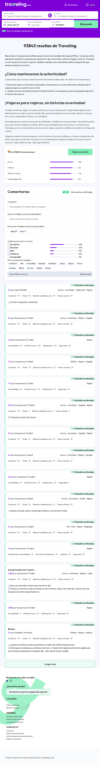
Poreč (82, 498)
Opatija (89, 455)
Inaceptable (15, 257)
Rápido (39, 268)
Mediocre (14, 253)
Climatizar (52, 263)
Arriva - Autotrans (66, 290)
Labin (90, 573)
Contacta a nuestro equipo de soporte (28, 692)
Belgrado (88, 526)
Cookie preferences (14, 722)
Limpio (62, 263)
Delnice (89, 632)
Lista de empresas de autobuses (19, 736)
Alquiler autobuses (13, 739)
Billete (21, 268)
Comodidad (31, 263)
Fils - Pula (71, 526)
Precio (79, 263)
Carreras (10, 731)
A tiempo (12, 268)
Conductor (13, 263)
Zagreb (89, 318)
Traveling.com (48, 757)
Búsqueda (86, 24)
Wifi (21, 263)
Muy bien (14, 247)
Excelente (14, 244)
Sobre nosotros (13, 705)
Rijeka (14, 231)
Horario (30, 268)
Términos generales (14, 716)
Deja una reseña (80, 152)
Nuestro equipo (12, 708)
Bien (12, 250)
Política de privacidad (15, 719)
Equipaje (42, 263)
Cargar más (50, 664)
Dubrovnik (80, 290)
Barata (48, 268)
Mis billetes (71, 5)
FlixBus (73, 361)
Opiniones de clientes (15, 733)
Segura (71, 263)
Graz (23, 231)
